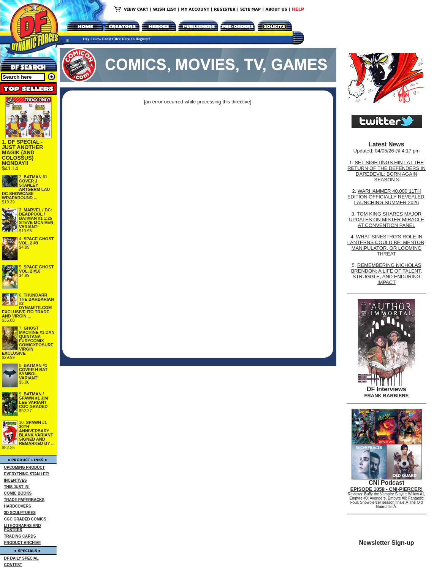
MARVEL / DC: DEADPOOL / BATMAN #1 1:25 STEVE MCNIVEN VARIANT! (36, 218)
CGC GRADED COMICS (25, 519)
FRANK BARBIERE (386, 395)
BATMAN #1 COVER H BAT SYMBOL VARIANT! (33, 371)
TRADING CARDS (20, 536)
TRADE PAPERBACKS (24, 500)
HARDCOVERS (17, 506)
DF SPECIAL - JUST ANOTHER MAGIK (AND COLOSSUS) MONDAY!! (22, 152)
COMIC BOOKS (18, 493)
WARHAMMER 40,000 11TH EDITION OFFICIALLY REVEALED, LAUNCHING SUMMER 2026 (386, 196)
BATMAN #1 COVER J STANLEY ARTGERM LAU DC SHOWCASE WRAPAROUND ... (26, 187)
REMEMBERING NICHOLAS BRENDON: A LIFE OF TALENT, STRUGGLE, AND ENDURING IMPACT (386, 273)
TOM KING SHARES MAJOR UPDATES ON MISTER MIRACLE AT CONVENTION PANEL (386, 219)
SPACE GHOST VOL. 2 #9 (36, 240)
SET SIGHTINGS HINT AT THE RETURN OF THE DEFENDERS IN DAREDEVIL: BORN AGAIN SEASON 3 (386, 171)
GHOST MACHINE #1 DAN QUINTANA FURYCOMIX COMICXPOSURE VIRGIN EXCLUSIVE (28, 340)
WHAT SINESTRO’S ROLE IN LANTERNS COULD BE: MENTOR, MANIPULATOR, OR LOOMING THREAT (386, 245)
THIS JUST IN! (17, 487)
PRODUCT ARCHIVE (22, 543)
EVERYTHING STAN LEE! (26, 474)
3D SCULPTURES (20, 513)
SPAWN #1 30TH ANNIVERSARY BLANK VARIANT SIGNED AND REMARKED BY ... (37, 433)
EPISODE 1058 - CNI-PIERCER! (386, 489)
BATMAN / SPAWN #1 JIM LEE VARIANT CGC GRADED (33, 400)
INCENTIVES (15, 480)
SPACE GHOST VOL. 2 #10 (36, 269)
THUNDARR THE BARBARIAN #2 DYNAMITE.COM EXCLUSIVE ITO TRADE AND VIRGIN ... (28, 305)
